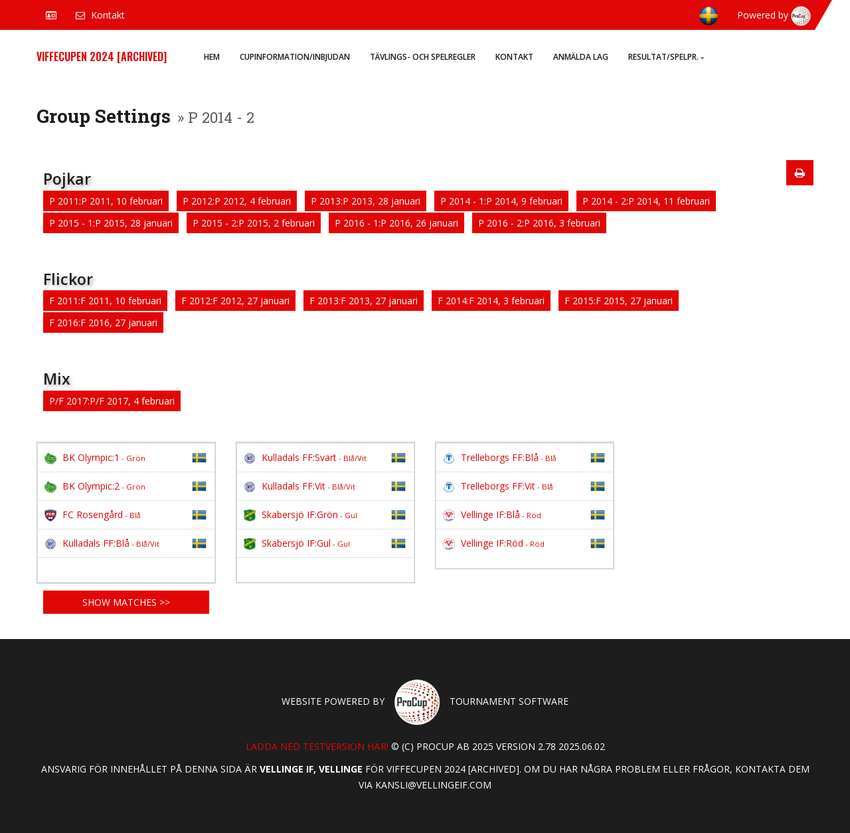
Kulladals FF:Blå (101, 543)
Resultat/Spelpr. (666, 56)
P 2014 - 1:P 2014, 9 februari (501, 201)
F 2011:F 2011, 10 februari (105, 300)
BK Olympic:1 (94, 457)
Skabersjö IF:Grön (300, 514)
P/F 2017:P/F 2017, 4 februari (112, 401)
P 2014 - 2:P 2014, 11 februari (646, 201)
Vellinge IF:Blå (492, 514)
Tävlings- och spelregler (422, 56)
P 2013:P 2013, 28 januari (365, 201)
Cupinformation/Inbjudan (295, 56)
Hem (212, 56)
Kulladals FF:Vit (299, 486)
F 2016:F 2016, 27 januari (103, 322)
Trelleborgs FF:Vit (498, 486)
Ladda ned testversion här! (317, 746)
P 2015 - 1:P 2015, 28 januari (111, 223)
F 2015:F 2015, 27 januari (618, 300)
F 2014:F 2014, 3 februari (491, 300)
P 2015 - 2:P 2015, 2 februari (254, 223)
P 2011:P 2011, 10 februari (106, 201)
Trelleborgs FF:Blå (499, 457)
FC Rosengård (92, 514)
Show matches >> (126, 602)
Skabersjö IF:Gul (297, 543)
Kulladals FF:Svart (305, 457)
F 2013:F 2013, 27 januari (363, 300)
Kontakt (514, 56)
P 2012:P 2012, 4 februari (237, 201)
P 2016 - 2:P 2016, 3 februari (539, 223)
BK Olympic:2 (94, 486)
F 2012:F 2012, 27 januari (235, 300)
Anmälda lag (580, 56)
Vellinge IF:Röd (494, 543)
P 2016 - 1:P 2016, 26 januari (396, 223)
